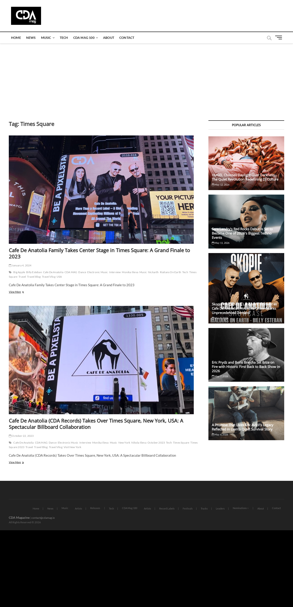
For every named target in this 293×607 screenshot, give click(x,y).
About (108, 38)
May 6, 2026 (220, 434)
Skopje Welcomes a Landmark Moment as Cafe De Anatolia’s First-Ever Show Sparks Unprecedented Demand (244, 308)
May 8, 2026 (220, 317)
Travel (22, 276)
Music (46, 38)
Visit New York (72, 447)
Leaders (220, 508)
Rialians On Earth (170, 272)
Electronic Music (97, 272)
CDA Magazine (19, 517)
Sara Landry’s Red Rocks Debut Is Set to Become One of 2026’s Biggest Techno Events (242, 233)
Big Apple (19, 272)
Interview (115, 272)
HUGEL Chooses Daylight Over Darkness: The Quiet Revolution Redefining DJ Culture (245, 177)
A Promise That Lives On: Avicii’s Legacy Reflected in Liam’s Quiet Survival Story (242, 427)
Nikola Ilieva (138, 442)
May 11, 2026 (221, 242)
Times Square (181, 442)
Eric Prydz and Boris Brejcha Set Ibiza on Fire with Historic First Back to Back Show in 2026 (246, 366)
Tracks (204, 508)
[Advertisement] (146, 77)
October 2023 (156, 442)
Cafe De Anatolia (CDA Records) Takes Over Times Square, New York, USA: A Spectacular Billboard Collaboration (96, 423)
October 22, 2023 (21, 435)
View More (19, 292)
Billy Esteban (34, 272)
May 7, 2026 (220, 376)
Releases (95, 508)
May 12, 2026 (221, 184)
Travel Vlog (48, 276)
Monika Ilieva (130, 272)
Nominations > (241, 508)
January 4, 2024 (20, 265)
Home (16, 38)
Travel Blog (34, 276)
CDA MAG (71, 272)
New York (124, 442)
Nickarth (153, 272)
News (31, 38)
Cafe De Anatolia (53, 272)
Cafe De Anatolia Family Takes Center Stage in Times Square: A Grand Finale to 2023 (99, 253)
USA (59, 276)
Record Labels (167, 508)
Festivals (188, 508)
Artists (78, 508)
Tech (64, 38)
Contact (126, 38)
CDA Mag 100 (84, 38)
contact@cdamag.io (43, 517)
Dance (82, 272)
